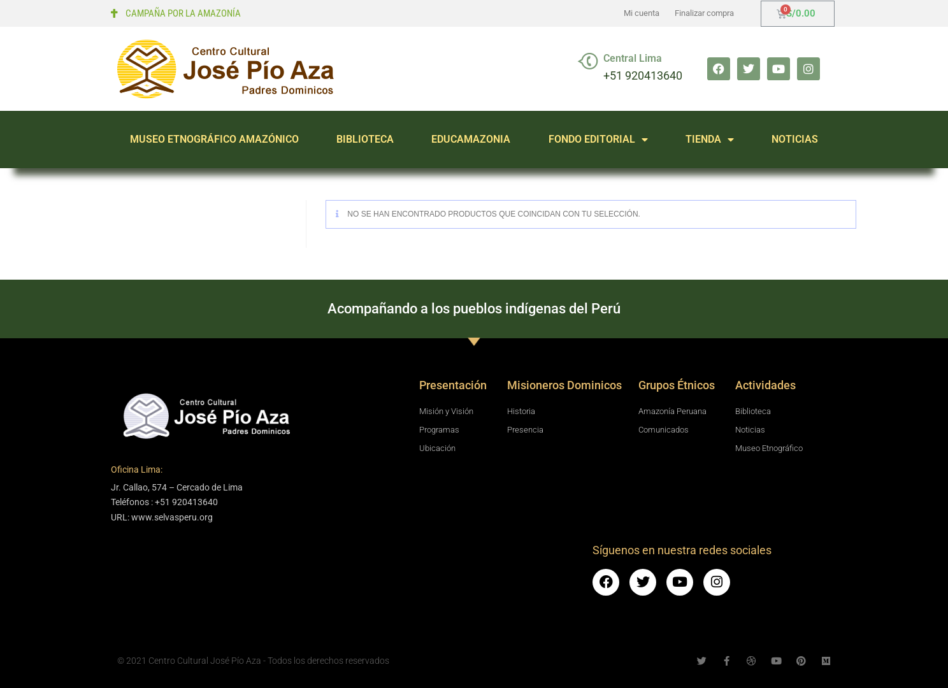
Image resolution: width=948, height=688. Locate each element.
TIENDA (710, 139)
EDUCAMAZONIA (470, 139)
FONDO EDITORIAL (598, 139)
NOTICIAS (795, 139)
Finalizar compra (704, 13)
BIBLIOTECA (365, 139)
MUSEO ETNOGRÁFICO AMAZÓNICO (214, 139)
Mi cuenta (641, 13)
